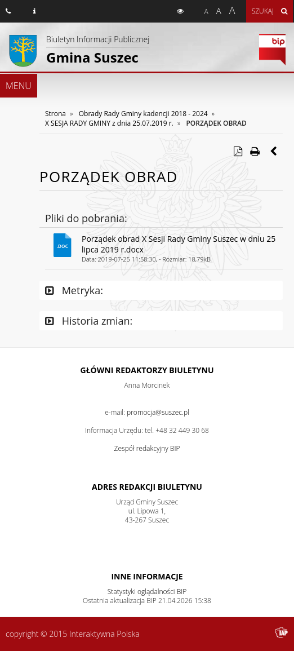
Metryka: (74, 290)
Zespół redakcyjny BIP (147, 448)
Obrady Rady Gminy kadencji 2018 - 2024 (143, 113)
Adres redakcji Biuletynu (147, 486)
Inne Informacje (146, 576)
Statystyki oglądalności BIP (147, 591)
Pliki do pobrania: (86, 218)
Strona (55, 113)
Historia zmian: (88, 320)
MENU (19, 85)
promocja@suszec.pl (158, 412)
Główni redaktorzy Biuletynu (147, 370)
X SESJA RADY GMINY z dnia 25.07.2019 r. (109, 123)
